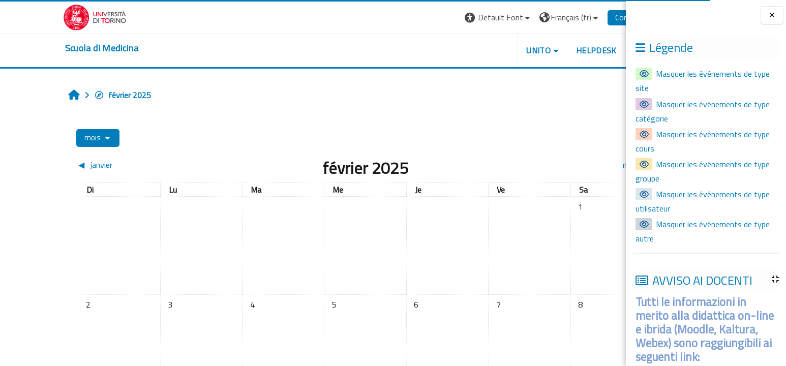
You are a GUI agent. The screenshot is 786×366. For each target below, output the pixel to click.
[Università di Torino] (47, 16)
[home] (54, 48)
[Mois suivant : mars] (534, 164)
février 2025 (75, 95)
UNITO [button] (491, 50)
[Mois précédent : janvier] (102, 164)
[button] (451, 17)
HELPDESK (549, 50)
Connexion (585, 17)
